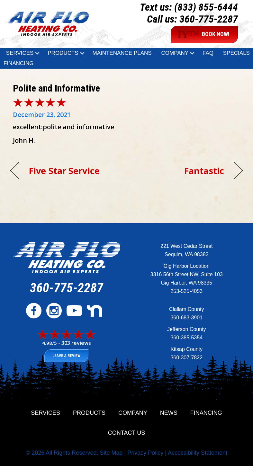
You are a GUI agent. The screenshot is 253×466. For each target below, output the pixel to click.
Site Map (111, 453)
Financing (19, 63)
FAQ (208, 53)
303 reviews (76, 342)
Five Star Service (64, 171)
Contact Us (126, 433)
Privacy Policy (145, 453)
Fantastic (204, 171)
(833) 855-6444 (206, 7)
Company (174, 53)
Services (20, 53)
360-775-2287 (208, 19)
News (168, 413)
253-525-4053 (186, 291)
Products (63, 53)
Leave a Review (66, 356)
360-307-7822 (186, 357)
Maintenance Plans (121, 53)
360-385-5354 (186, 337)
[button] (37, 53)
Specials (236, 53)
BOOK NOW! (203, 34)
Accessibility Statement (197, 453)
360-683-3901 (186, 317)
